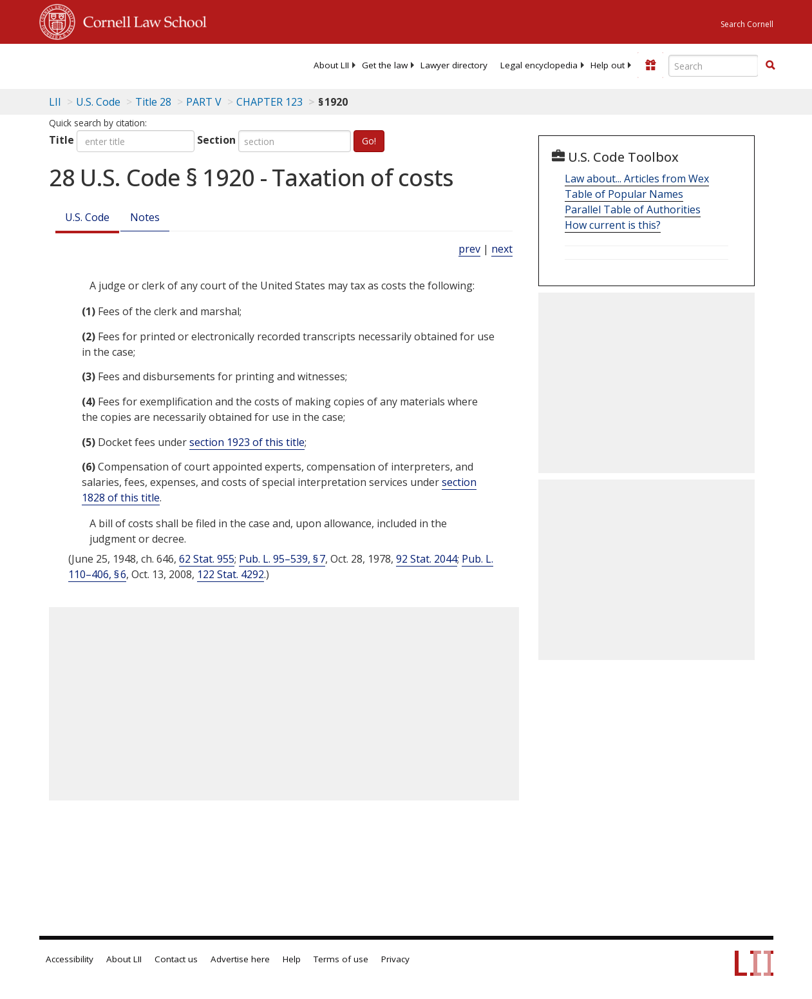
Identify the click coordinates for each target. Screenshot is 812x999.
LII (55, 102)
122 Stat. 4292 (230, 574)
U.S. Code (87, 217)
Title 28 (153, 102)
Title (61, 140)
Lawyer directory (453, 65)
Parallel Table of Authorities (633, 209)
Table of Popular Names (624, 194)
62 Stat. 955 (206, 559)
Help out (607, 65)
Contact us (176, 959)
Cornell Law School (141, 20)
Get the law (385, 65)
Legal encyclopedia (539, 65)
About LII (331, 65)
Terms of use (341, 959)
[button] (770, 65)
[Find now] (770, 65)
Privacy (395, 959)
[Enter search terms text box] (713, 66)
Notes (145, 217)
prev (469, 249)
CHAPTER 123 (269, 102)
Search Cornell (747, 24)
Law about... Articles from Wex (637, 178)
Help (292, 959)
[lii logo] (89, 64)
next (502, 249)
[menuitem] (331, 65)
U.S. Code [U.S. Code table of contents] (98, 102)
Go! (369, 141)
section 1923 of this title (247, 442)
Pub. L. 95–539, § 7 (282, 559)
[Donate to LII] (650, 65)
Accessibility (69, 959)
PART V (204, 102)
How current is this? (613, 225)
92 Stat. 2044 (426, 559)
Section (216, 140)
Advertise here (240, 959)
